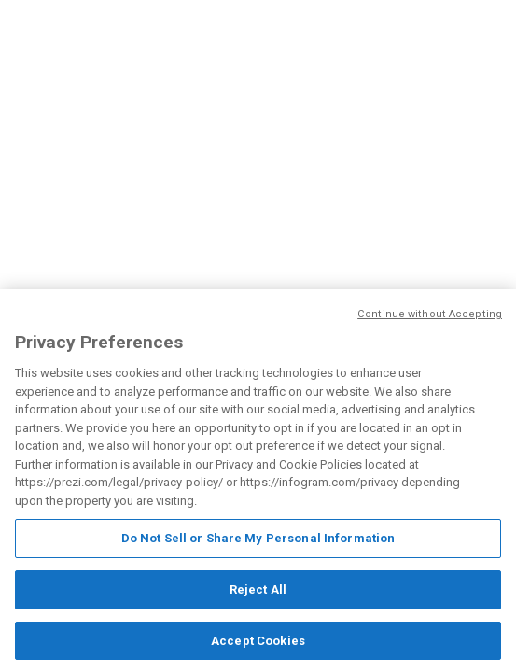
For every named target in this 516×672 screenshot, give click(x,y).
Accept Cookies (258, 642)
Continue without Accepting (429, 315)
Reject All (258, 590)
